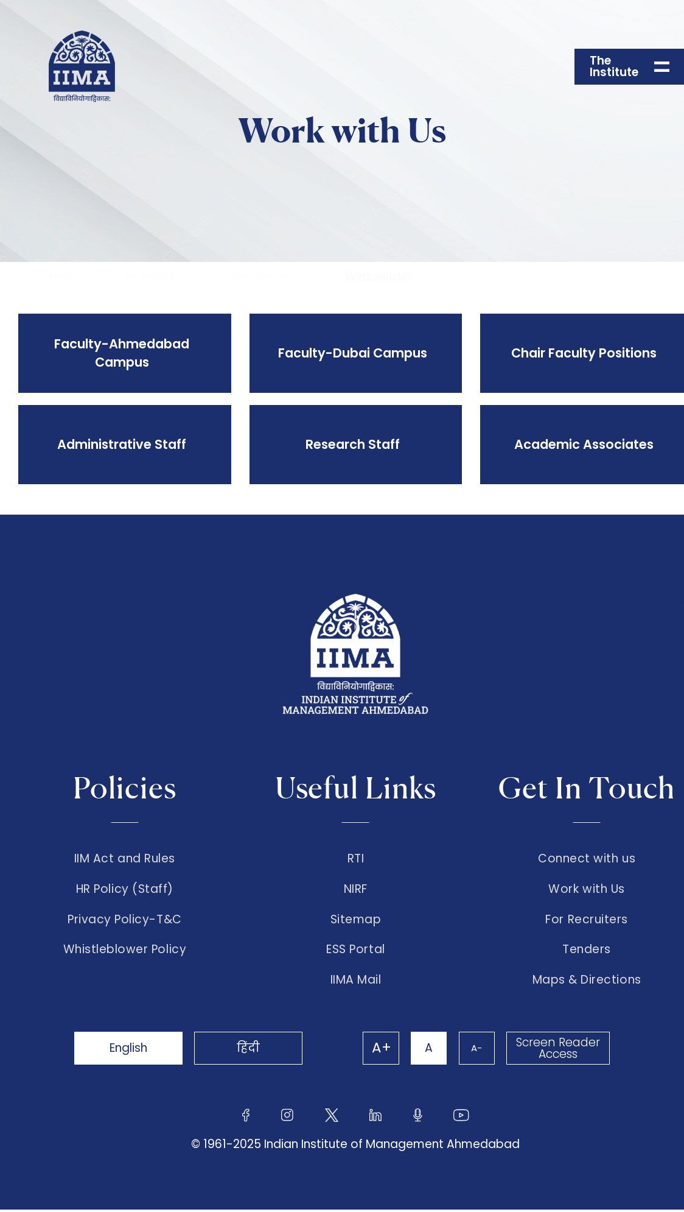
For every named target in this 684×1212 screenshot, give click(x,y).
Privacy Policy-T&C (125, 921)
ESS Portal (355, 952)
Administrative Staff (121, 444)
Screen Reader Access (558, 1051)
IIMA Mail (356, 982)
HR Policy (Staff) (124, 890)
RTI (356, 858)
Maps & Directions (586, 982)
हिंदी (250, 1050)
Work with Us (378, 275)
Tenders (586, 952)
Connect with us (586, 858)
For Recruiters (586, 921)
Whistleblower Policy (125, 952)
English (129, 1050)
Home (63, 275)
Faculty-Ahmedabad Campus (121, 353)
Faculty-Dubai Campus (352, 353)
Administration (262, 275)
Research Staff (352, 444)
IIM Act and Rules (124, 858)
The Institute (148, 275)
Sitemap (356, 921)
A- (475, 1050)
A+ (379, 1050)
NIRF (356, 890)
